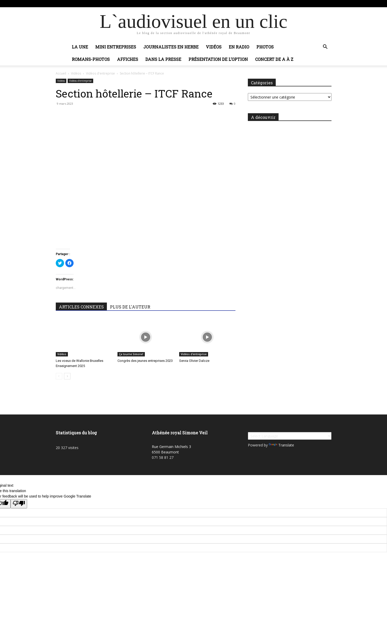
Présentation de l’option (218, 59)
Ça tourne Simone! (131, 354)
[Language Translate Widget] (289, 436)
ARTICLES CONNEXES (81, 307)
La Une (80, 47)
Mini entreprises (115, 47)
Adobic (132, 3)
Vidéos (214, 47)
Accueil (61, 73)
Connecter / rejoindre (108, 3)
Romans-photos (91, 59)
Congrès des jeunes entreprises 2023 (145, 361)
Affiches (127, 59)
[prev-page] (59, 376)
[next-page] (67, 376)
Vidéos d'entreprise (100, 73)
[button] (325, 47)
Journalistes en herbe (171, 47)
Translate (281, 445)
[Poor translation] (19, 503)
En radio (239, 47)
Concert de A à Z (274, 59)
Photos (265, 47)
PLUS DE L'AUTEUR (130, 307)
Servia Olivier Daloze (194, 361)
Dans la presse (163, 59)
